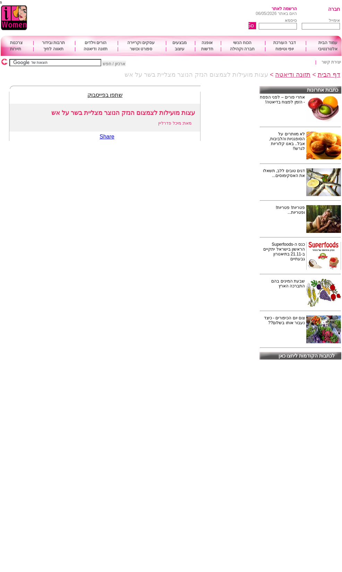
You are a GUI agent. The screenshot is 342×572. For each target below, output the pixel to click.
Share (107, 137)
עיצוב (180, 49)
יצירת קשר (331, 62)
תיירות (15, 49)
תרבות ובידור (53, 42)
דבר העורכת (284, 42)
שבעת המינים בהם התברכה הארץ (288, 283)
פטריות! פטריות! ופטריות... (290, 210)
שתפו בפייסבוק (104, 95)
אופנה (207, 42)
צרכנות (16, 42)
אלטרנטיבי (327, 49)
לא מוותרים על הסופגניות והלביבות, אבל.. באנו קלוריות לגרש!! (287, 141)
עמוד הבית (327, 42)
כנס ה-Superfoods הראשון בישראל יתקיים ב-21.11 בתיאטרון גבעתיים (284, 251)
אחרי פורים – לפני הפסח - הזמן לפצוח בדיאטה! (282, 99)
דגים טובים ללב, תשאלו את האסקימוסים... (284, 173)
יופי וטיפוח (284, 49)
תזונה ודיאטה (95, 49)
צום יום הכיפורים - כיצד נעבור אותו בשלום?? (284, 320)
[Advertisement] (152, 18)
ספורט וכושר (141, 49)
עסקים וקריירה (141, 42)
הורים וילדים (95, 42)
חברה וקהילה (242, 49)
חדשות (207, 49)
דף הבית (329, 74)
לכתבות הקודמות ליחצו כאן (307, 356)
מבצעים (179, 42)
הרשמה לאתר (284, 8)
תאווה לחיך (53, 49)
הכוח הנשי (242, 42)
